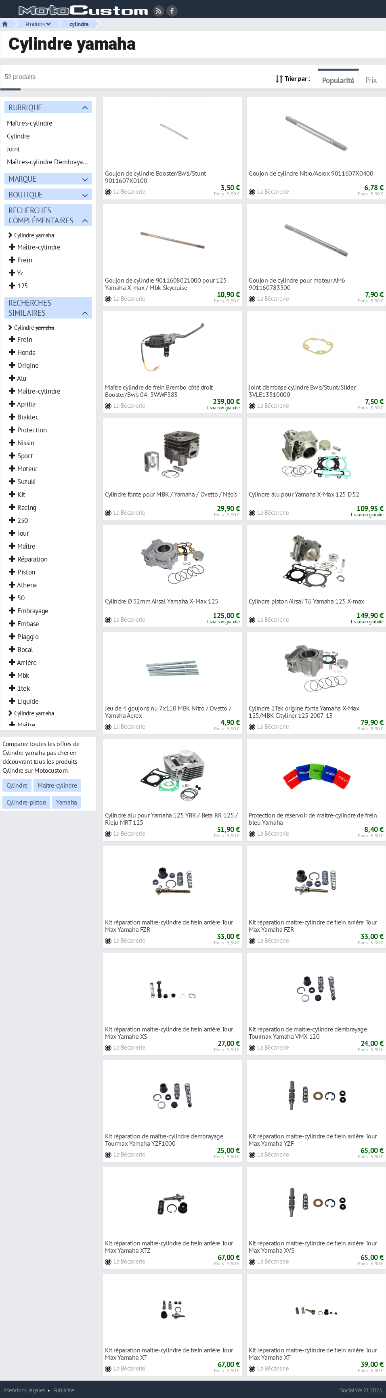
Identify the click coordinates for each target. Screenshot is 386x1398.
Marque (22, 179)
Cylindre (16, 785)
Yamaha (66, 802)
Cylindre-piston (26, 802)
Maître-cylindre (57, 785)
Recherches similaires (29, 308)
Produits (38, 24)
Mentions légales (24, 1390)
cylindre (79, 24)
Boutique (25, 194)
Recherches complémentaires (40, 215)
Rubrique (25, 107)
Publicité (63, 1390)
